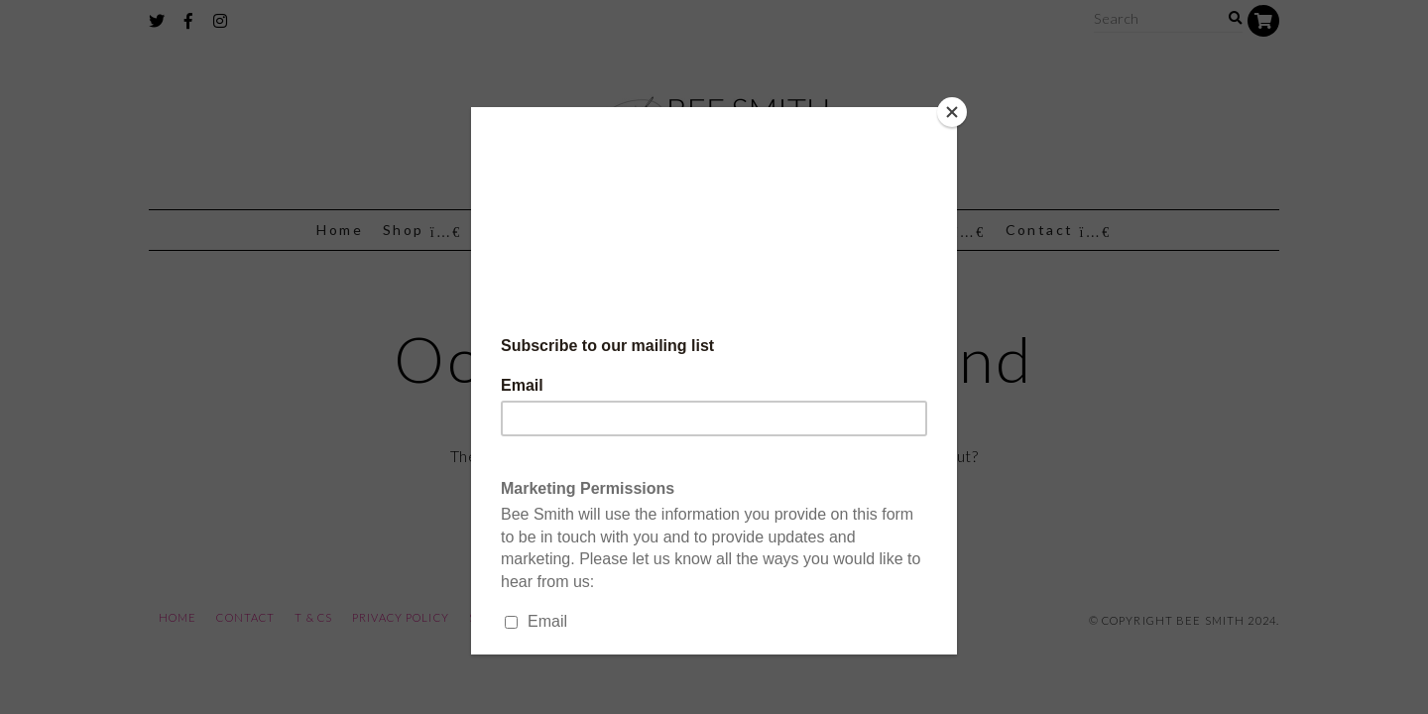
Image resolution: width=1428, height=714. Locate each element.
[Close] (952, 112)
